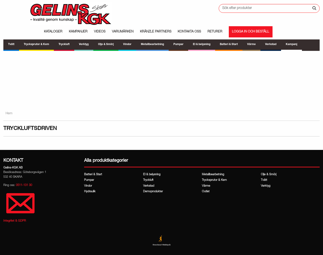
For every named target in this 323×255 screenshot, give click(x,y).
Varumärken (122, 31)
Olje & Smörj (268, 174)
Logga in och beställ (250, 31)
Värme (206, 186)
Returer (214, 31)
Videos (99, 31)
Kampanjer (78, 31)
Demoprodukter (153, 191)
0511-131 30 (24, 185)
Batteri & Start (93, 174)
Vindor (88, 186)
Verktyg (265, 186)
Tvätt (264, 180)
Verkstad (148, 186)
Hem (9, 113)
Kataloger (53, 31)
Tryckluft (148, 180)
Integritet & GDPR (14, 221)
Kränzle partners (155, 31)
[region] (161, 78)
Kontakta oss (189, 31)
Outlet (206, 191)
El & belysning (151, 174)
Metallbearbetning (213, 174)
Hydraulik (90, 191)
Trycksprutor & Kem (214, 180)
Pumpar (89, 180)
